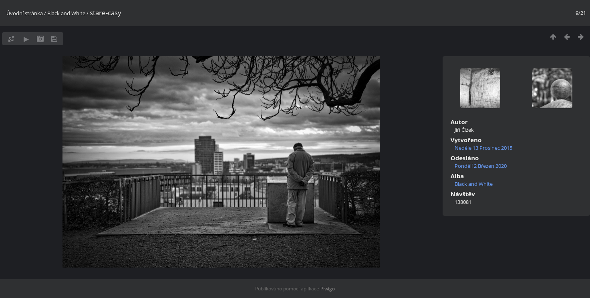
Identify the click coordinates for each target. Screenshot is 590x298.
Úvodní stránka (24, 13)
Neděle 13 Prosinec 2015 (483, 147)
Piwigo (327, 288)
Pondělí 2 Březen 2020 (481, 165)
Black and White (66, 13)
